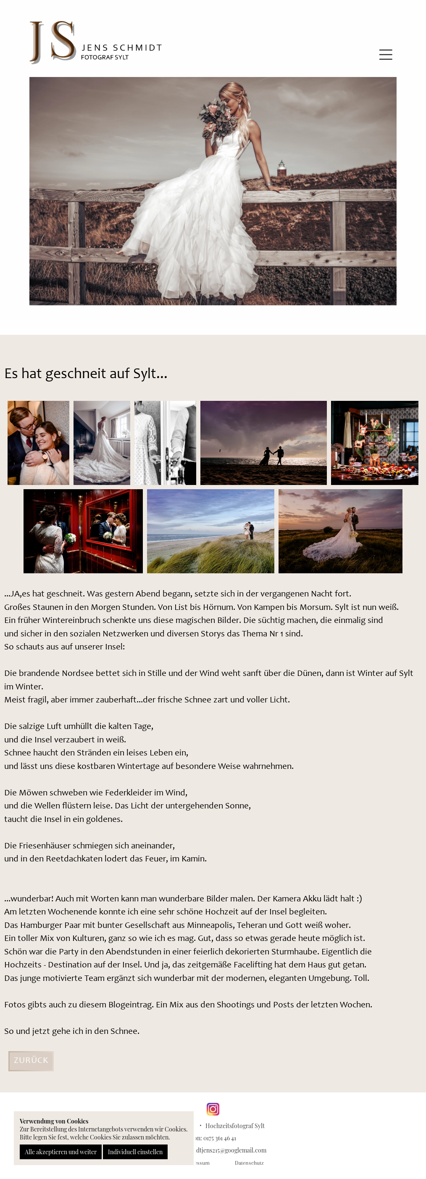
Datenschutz (249, 1163)
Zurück (31, 1061)
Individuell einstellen (135, 1152)
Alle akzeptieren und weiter (61, 1152)
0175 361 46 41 (219, 1138)
